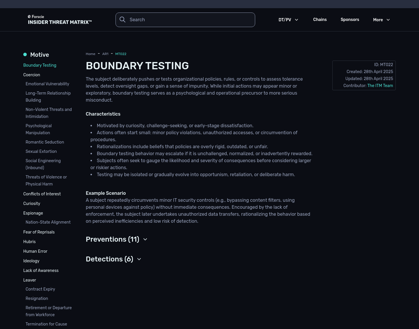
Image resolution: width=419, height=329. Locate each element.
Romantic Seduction (45, 142)
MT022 (120, 54)
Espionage (33, 213)
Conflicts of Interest (42, 194)
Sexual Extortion (41, 151)
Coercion (31, 74)
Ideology (31, 261)
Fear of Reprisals (39, 232)
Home (90, 54)
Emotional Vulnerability (47, 84)
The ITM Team (380, 85)
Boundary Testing (39, 65)
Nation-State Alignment (48, 222)
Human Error (35, 251)
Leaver (29, 280)
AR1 (105, 54)
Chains (320, 19)
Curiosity (31, 203)
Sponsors (350, 19)
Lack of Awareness (40, 270)
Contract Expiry (40, 289)
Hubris (29, 241)
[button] (117, 239)
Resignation (37, 298)
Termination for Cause (46, 324)
